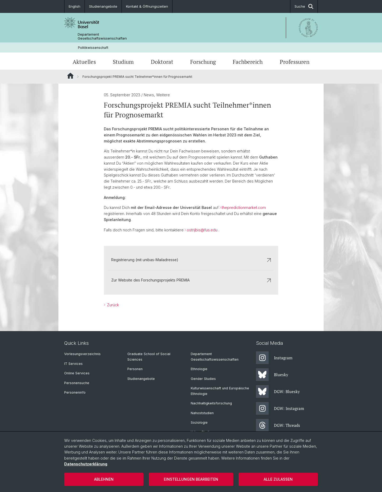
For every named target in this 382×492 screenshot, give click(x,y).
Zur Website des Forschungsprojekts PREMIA (191, 280)
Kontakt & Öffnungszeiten (147, 6)
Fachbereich (248, 61)
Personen (135, 369)
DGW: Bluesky (278, 391)
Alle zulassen (278, 479)
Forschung (203, 61)
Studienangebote (103, 6)
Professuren (294, 61)
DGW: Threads (278, 425)
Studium (123, 61)
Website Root (70, 76)
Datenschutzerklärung (85, 464)
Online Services (77, 373)
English (74, 6)
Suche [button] (304, 6)
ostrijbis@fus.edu (202, 230)
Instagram (274, 357)
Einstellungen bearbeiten (191, 479)
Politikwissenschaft (93, 48)
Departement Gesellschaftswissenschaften (102, 36)
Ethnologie (199, 369)
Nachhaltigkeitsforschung (211, 403)
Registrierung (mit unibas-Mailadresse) (191, 259)
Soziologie (199, 422)
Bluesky (272, 374)
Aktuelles (84, 61)
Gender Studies (203, 379)
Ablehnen (104, 479)
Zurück (112, 305)
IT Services (73, 364)
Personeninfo (75, 392)
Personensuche (76, 383)
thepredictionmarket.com (244, 208)
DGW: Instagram (280, 408)
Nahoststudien (202, 413)
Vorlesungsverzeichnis (82, 354)
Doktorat (162, 61)
